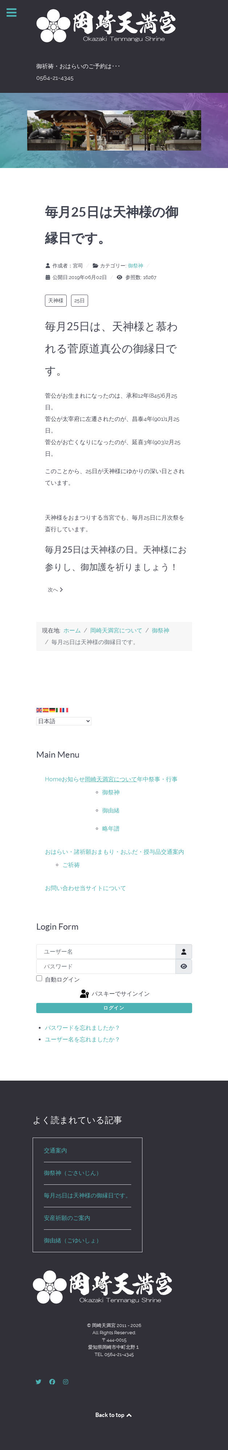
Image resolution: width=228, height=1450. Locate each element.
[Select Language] (63, 721)
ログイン (113, 1008)
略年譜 (111, 828)
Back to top (114, 1415)
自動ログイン (62, 979)
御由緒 (111, 810)
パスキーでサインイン (114, 994)
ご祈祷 (71, 864)
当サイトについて (103, 888)
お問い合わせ (62, 888)
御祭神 (135, 266)
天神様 (55, 300)
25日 (79, 300)
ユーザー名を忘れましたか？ (82, 1039)
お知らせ (73, 779)
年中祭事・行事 (157, 779)
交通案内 (172, 851)
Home (53, 779)
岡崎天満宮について (111, 779)
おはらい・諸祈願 (68, 851)
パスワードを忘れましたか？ (82, 1027)
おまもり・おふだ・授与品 (126, 851)
